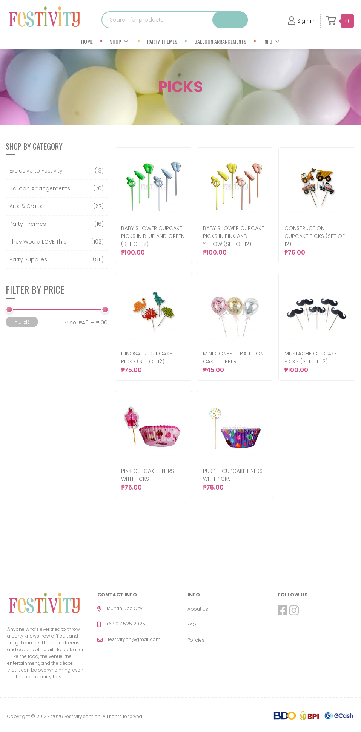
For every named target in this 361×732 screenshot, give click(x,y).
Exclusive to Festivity (36, 171)
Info (271, 41)
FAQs (193, 624)
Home (87, 41)
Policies (195, 640)
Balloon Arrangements (220, 41)
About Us (197, 609)
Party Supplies (28, 259)
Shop (119, 41)
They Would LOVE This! (38, 242)
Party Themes (162, 41)
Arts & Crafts (26, 206)
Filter (22, 322)
